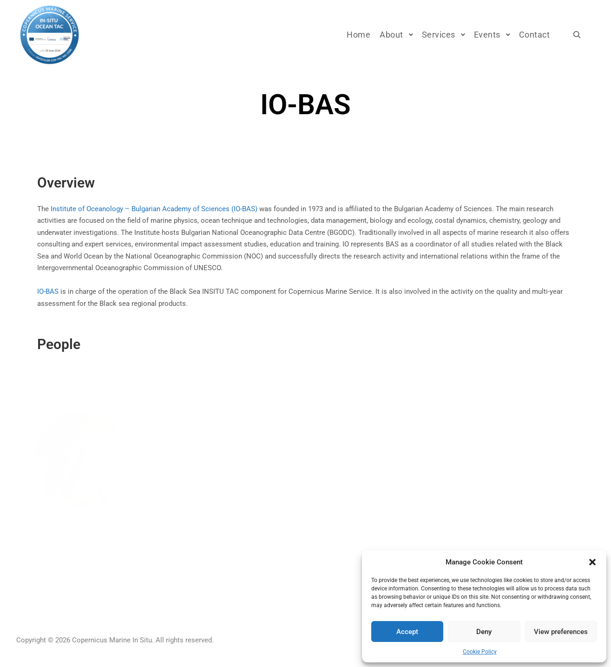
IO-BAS (48, 291)
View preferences (561, 632)
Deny (484, 632)
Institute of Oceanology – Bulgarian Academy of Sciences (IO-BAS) (154, 209)
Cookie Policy (480, 651)
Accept (407, 632)
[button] (592, 562)
